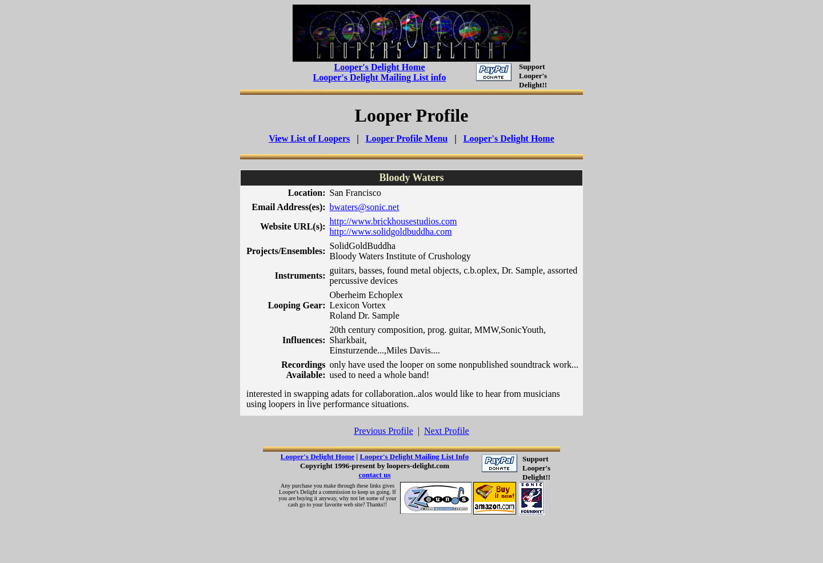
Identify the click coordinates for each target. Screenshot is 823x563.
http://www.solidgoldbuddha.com (391, 231)
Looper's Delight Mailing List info (379, 77)
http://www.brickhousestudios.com (393, 221)
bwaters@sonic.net (364, 207)
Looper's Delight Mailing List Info (414, 456)
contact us (375, 474)
